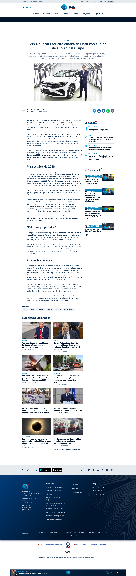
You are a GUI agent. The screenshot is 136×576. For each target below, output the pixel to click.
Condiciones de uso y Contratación (97, 541)
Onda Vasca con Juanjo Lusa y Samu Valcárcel (55, 513)
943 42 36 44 (28, 511)
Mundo (24, 349)
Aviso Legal (53, 541)
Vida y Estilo (86, 14)
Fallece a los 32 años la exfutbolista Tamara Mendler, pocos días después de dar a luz (100, 148)
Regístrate (110, 1)
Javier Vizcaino (97, 499)
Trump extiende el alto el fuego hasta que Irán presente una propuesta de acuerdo (35, 354)
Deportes (75, 14)
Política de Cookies (79, 541)
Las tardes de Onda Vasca (54, 499)
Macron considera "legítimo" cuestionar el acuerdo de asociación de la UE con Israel (67, 419)
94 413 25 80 (28, 504)
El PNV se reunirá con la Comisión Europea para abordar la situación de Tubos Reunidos (68, 459)
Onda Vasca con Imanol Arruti (55, 517)
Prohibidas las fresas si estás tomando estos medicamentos (98, 139)
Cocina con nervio (98, 503)
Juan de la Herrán (98, 496)
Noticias (75, 493)
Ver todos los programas (54, 528)
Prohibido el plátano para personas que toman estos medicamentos (100, 157)
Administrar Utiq (72, 544)
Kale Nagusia (50, 503)
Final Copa (25, 1)
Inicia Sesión (101, 1)
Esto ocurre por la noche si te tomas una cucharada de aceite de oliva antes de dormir (100, 166)
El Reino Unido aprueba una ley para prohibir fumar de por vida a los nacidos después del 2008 (35, 386)
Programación (98, 14)
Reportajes (76, 497)
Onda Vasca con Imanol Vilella (55, 521)
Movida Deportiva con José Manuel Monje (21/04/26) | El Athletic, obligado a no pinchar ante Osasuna (93, 206)
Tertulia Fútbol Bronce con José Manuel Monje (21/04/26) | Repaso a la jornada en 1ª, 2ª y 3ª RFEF (93, 223)
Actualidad (46, 14)
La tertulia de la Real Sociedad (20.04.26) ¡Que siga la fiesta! (91, 190)
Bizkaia (56, 14)
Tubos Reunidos (33, 1)
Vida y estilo (92, 135)
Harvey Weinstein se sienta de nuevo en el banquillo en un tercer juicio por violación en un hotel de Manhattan (67, 355)
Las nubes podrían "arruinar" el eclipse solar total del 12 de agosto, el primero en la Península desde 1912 (36, 451)
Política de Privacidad (65, 541)
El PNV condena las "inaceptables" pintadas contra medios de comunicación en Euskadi (67, 450)
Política (24, 415)
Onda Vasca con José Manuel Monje (55, 507)
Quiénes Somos (43, 541)
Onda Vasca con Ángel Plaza (55, 524)
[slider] (117, 572)
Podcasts (36, 14)
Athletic (65, 14)
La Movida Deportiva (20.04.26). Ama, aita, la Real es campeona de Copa (93, 240)
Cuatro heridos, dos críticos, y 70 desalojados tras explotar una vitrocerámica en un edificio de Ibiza (66, 387)
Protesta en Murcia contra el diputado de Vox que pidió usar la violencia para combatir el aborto (35, 419)
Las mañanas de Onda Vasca (55, 496)
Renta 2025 (40, 1)
